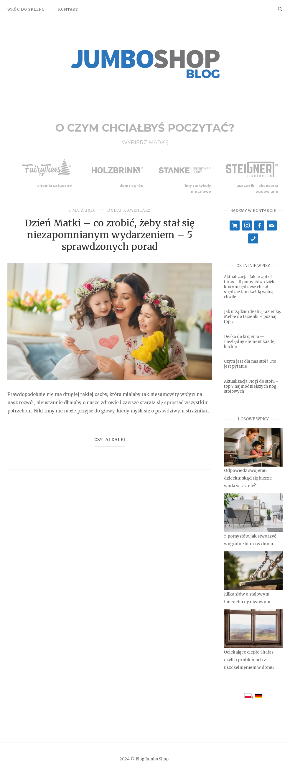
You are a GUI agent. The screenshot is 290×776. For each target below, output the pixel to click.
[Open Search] (280, 9)
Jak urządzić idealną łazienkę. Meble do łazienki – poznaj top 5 (252, 316)
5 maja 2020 (83, 210)
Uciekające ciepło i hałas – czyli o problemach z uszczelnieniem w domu (251, 659)
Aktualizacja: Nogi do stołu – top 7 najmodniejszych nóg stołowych (251, 386)
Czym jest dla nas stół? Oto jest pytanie (250, 364)
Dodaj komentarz (129, 210)
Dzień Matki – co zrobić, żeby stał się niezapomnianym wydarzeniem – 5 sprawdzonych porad (110, 235)
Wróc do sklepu (26, 9)
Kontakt (68, 9)
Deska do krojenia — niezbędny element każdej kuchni (250, 341)
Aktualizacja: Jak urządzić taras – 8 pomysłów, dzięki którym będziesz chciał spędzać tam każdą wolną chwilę (250, 286)
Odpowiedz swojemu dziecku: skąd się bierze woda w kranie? (248, 478)
